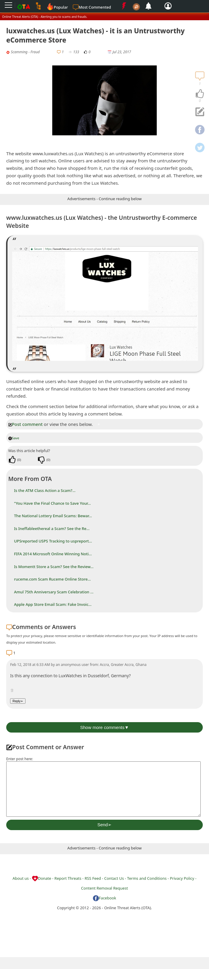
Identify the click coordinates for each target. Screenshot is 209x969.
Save (13, 438)
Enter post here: (19, 758)
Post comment (25, 424)
